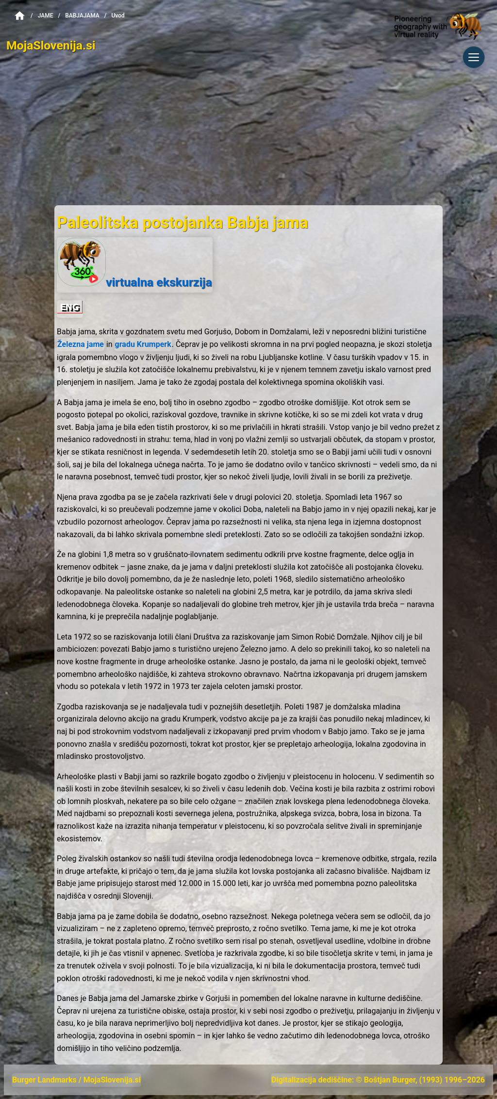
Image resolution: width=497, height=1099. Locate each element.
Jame (45, 15)
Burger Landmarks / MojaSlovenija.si (76, 1079)
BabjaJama (82, 15)
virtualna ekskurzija (134, 263)
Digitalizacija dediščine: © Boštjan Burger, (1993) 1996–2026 (378, 1079)
